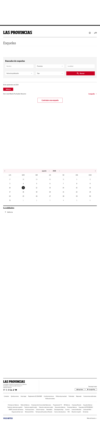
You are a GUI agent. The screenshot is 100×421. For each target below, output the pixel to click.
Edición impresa (40, 409)
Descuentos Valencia (60, 407)
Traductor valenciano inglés (46, 407)
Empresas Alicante (76, 405)
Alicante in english (76, 412)
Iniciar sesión (90, 33)
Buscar (80, 73)
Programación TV (57, 405)
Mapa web (78, 396)
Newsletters (49, 409)
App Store (79, 389)
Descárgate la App (58, 409)
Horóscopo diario (29, 409)
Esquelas (9, 43)
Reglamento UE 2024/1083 (35, 396)
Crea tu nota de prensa (60, 412)
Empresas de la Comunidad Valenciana (41, 405)
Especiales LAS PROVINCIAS (86, 407)
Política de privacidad (61, 396)
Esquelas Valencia (87, 405)
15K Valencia (67, 405)
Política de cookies (50, 398)
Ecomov (67, 409)
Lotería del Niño (87, 409)
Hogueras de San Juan (17, 412)
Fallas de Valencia (25, 405)
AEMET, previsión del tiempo (16, 409)
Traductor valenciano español (14, 407)
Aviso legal (23, 396)
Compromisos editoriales (89, 396)
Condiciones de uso (49, 396)
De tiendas (85, 412)
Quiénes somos (15, 396)
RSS (69, 412)
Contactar (6, 396)
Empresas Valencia (72, 407)
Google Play (91, 389)
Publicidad (71, 396)
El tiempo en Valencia (13, 405)
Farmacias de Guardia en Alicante (44, 412)
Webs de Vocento (92, 418)
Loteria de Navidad (76, 409)
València (8, 89)
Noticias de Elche (29, 412)
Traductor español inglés (30, 407)
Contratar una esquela (50, 100)
